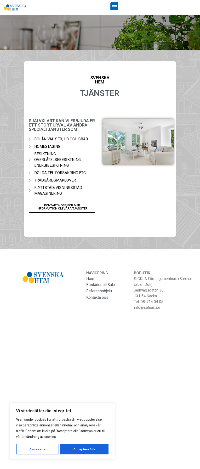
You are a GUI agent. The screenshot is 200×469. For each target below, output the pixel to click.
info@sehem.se (147, 307)
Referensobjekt (99, 291)
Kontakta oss (97, 297)
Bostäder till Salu (100, 284)
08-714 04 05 (152, 301)
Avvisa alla (37, 449)
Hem (90, 278)
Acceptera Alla (84, 449)
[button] (114, 6)
